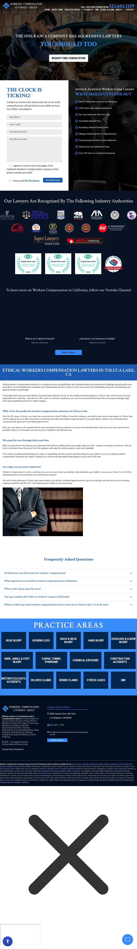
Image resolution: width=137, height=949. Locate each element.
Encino (57, 769)
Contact (130, 9)
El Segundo (50, 769)
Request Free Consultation (68, 58)
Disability (89, 9)
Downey (6, 769)
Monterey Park (39, 773)
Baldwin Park (114, 764)
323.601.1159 (121, 6)
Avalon (106, 764)
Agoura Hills (76, 764)
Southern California (22, 782)
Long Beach (76, 771)
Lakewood (45, 771)
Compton (125, 766)
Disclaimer (19, 749)
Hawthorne (79, 769)
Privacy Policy (8, 749)
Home (47, 9)
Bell (127, 764)
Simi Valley (50, 778)
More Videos (68, 352)
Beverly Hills (19, 766)
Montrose (48, 773)
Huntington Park (112, 769)
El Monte (42, 769)
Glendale (71, 769)
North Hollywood (66, 773)
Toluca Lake (9, 780)
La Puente (28, 771)
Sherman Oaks (39, 778)
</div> (20, 934)
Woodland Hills (5, 782)
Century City (80, 766)
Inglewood (122, 769)
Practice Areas (73, 9)
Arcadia (100, 764)
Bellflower (10, 766)
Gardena (64, 769)
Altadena (93, 764)
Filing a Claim (107, 9)
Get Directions (57, 740)
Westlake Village (93, 780)
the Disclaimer (32, 180)
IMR (97, 9)
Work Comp (57, 9)
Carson (65, 766)
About (120, 9)
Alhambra (85, 764)
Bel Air (122, 764)
